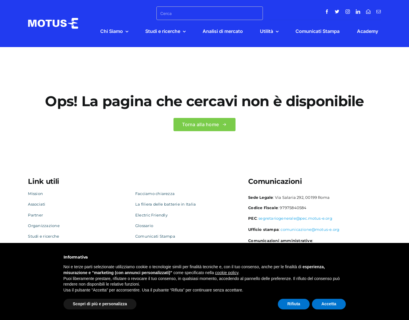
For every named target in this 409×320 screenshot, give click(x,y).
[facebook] (327, 11)
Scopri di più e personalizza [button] (100, 303)
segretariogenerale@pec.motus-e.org (295, 218)
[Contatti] (368, 11)
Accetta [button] (328, 303)
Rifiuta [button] (293, 303)
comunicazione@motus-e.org (310, 229)
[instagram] (347, 11)
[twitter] (337, 11)
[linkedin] (358, 11)
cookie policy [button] (226, 272)
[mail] (378, 11)
